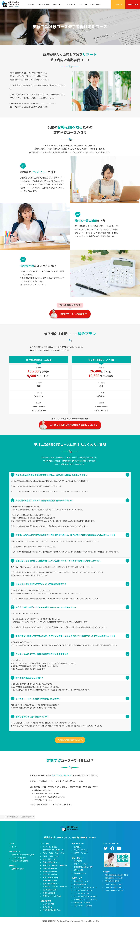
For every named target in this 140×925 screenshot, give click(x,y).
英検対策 (31, 4)
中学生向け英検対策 (50, 871)
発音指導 (87, 902)
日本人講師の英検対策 (50, 877)
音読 (44, 859)
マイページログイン (81, 850)
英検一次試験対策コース (51, 862)
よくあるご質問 (48, 904)
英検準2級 (63, 865)
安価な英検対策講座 (50, 880)
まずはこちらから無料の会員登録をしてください (74, 424)
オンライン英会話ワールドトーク (85, 896)
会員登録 (77, 847)
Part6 (51, 856)
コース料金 (83, 4)
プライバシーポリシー (81, 864)
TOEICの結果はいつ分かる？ (115, 890)
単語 (49, 859)
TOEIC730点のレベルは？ (114, 884)
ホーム (14, 847)
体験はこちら (133, 4)
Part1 (45, 853)
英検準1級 (46, 865)
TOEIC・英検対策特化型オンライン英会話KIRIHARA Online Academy (70, 829)
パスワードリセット (81, 853)
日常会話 (89, 905)
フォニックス (78, 905)
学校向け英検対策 (49, 893)
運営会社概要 (78, 870)
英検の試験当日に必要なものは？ (116, 875)
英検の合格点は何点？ (113, 881)
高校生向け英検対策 (50, 874)
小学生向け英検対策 (50, 868)
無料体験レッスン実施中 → (73, 313)
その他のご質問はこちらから (70, 740)
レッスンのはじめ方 (19, 858)
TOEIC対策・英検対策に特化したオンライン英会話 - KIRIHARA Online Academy (11, 4)
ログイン (118, 4)
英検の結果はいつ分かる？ (114, 878)
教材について (58, 4)
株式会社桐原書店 (80, 884)
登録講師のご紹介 (18, 869)
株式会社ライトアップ (81, 881)
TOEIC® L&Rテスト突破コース (53, 850)
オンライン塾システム (81, 893)
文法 (55, 859)
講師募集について (80, 873)
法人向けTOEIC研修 (49, 890)
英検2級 (55, 865)
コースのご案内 (44, 4)
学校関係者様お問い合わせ (52, 910)
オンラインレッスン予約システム (85, 887)
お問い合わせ (95, 4)
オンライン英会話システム (83, 890)
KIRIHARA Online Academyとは (23, 855)
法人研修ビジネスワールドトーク (85, 899)
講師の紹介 (71, 4)
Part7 (57, 856)
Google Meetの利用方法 (20, 861)
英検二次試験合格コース (61, 775)
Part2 (51, 853)
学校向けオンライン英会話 (52, 896)
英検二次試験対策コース (51, 884)
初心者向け (78, 902)
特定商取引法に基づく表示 (83, 867)
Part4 (62, 853)
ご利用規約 (78, 861)
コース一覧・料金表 (50, 847)
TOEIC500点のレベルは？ (114, 887)
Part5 (45, 856)
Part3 (57, 853)
